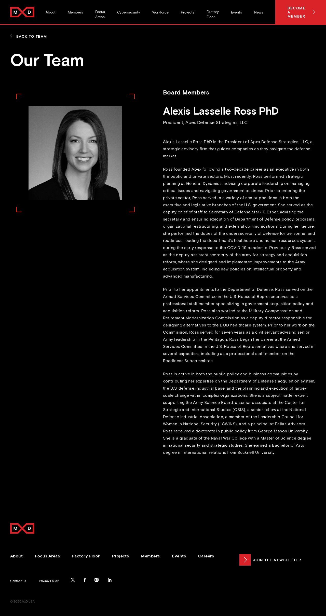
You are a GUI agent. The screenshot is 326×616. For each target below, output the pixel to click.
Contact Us (18, 581)
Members (150, 556)
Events (179, 556)
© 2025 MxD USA (22, 601)
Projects (120, 556)
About (16, 556)
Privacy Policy (49, 581)
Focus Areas (47, 556)
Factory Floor (86, 556)
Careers (206, 556)
